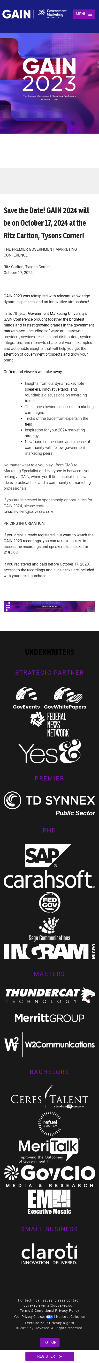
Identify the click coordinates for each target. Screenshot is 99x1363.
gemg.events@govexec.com (28, 512)
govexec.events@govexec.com (49, 1305)
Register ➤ (49, 1356)
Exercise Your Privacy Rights (49, 1323)
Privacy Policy (67, 1310)
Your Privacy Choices (33, 1317)
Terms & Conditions (36, 1310)
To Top (49, 1342)
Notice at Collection (70, 1317)
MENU (84, 14)
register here (69, 541)
